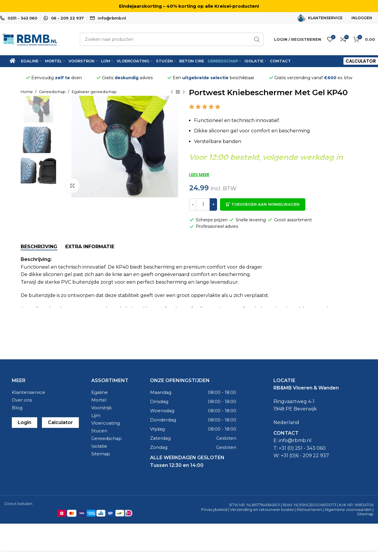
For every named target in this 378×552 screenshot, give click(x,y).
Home (27, 92)
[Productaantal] (203, 204)
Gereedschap (52, 92)
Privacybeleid (214, 509)
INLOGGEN (361, 18)
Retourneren (309, 509)
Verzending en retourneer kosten (262, 509)
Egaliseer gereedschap (94, 92)
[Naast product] (184, 92)
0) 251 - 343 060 (307, 448)
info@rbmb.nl (112, 18)
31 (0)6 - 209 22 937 (306, 456)
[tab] (39, 247)
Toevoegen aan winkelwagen (265, 204)
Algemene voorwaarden (348, 509)
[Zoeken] (172, 39)
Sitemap (365, 514)
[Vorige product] (172, 92)
